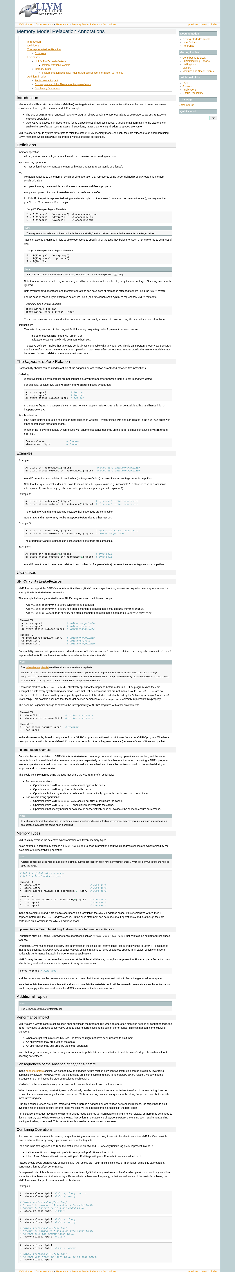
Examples (40, 53)
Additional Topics (37, 76)
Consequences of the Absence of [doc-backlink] (56, 1056)
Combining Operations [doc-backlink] (35, 1122)
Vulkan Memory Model (37, 663)
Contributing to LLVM (194, 57)
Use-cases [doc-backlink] (26, 570)
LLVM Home (25, 24)
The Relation (44, 49)
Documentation (44, 24)
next (204, 24)
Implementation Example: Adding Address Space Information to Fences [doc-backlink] (65, 922)
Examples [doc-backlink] (24, 451)
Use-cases (33, 57)
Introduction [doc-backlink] (27, 97)
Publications (189, 89)
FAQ (185, 83)
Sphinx (210, 1269)
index (214, 24)
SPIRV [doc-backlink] (40, 579)
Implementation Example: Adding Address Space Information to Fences (82, 72)
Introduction (34, 41)
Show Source (186, 104)
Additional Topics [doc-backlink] (32, 988)
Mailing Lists (189, 64)
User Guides (189, 42)
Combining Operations (47, 88)
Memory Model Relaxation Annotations (94, 24)
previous (193, 24)
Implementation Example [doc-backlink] (34, 745)
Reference (62, 24)
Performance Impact (46, 80)
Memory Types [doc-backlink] (28, 827)
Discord (186, 67)
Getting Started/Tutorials (196, 39)
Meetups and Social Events (198, 71)
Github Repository (192, 92)
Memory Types (43, 68)
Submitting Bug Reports (196, 61)
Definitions (33, 45)
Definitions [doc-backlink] (26, 144)
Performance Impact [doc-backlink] (33, 1010)
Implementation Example (56, 64)
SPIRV (51, 61)
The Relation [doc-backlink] (43, 360)
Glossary (187, 86)
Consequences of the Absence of (63, 84)
